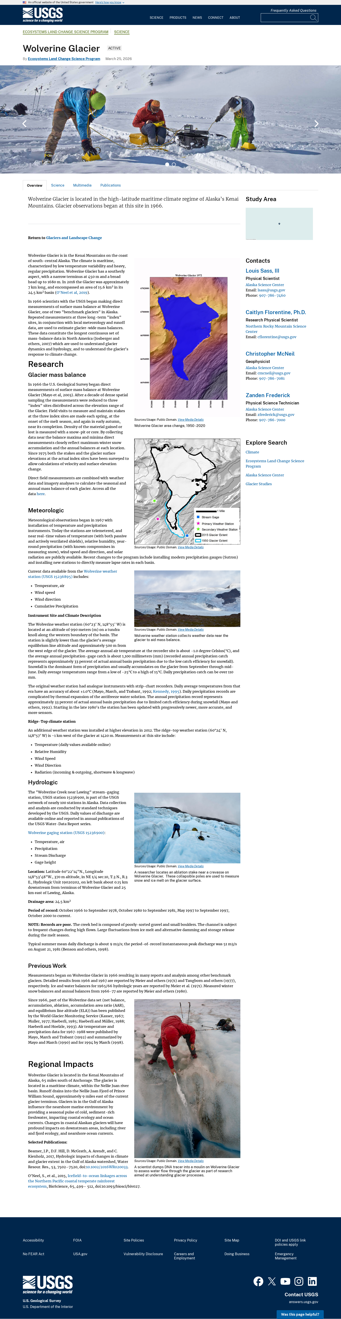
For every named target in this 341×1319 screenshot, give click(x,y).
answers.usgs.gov (303, 1302)
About (235, 17)
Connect (215, 17)
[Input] (289, 17)
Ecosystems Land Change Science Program (65, 32)
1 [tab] (167, 164)
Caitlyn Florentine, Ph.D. (276, 312)
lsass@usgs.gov (271, 290)
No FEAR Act (33, 1254)
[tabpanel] (170, 119)
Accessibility (33, 1240)
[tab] (35, 185)
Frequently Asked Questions (293, 10)
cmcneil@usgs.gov (274, 373)
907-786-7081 (272, 378)
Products (178, 17)
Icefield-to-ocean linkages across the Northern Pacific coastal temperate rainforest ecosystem (77, 1181)
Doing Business (236, 1254)
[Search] (313, 17)
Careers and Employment (184, 1256)
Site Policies (134, 1240)
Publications (110, 185)
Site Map (231, 1240)
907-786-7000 (272, 420)
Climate (252, 452)
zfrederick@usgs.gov (276, 414)
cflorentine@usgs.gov (277, 337)
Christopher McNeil (270, 354)
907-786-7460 (272, 295)
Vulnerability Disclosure (143, 1254)
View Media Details (191, 419)
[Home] (43, 21)
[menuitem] (157, 15)
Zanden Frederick (268, 395)
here (41, 494)
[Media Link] (187, 338)
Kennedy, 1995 (166, 691)
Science (156, 17)
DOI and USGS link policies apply (290, 1242)
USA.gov (80, 1254)
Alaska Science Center (265, 285)
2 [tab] (174, 164)
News (197, 17)
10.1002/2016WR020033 (107, 1167)
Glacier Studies (259, 484)
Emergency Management (286, 1256)
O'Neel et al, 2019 (72, 292)
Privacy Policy (185, 1240)
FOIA (77, 1240)
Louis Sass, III (262, 271)
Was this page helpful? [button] (300, 1314)
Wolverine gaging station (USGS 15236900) (66, 832)
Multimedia (82, 185)
